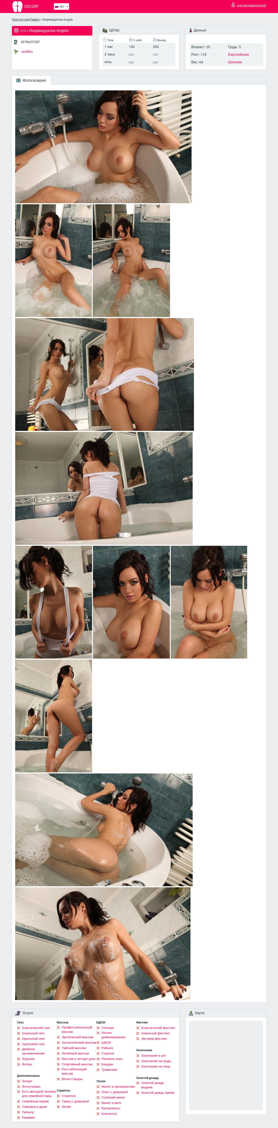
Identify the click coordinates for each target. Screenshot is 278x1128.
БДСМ (106, 1043)
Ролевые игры (112, 1059)
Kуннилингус (110, 1108)
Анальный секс (33, 1033)
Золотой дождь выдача (152, 1085)
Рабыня (107, 1048)
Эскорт (27, 1081)
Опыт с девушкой (114, 1092)
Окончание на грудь (156, 1061)
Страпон (107, 1053)
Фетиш (27, 1064)
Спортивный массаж (77, 1064)
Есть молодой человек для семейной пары (39, 1094)
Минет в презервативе (118, 1087)
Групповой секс (33, 1044)
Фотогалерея (31, 80)
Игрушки (28, 1059)
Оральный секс (33, 1039)
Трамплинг (109, 1070)
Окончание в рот (153, 1056)
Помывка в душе (34, 1107)
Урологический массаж (79, 1043)
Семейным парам (35, 1101)
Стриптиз (69, 1096)
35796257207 (30, 42)
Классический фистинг (158, 1028)
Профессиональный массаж (77, 1029)
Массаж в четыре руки (78, 1059)
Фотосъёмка (31, 1087)
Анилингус (109, 1114)
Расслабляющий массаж (74, 1071)
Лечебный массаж (75, 1053)
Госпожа (107, 1028)
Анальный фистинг (155, 1033)
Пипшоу (28, 1112)
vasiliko (23, 51)
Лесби (66, 1107)
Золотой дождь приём (157, 1093)
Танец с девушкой (75, 1101)
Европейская (238, 54)
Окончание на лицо (155, 1066)
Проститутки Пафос (26, 19)
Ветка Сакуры (72, 1079)
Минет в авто (111, 1103)
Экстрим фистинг (154, 1039)
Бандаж (107, 1064)
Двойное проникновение (33, 1051)
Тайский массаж (74, 1048)
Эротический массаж (77, 1037)
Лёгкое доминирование (113, 1035)
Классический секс (36, 1028)
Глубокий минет (113, 1097)
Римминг (28, 1118)
